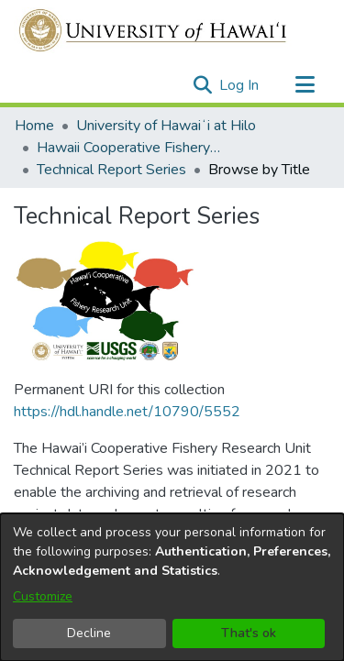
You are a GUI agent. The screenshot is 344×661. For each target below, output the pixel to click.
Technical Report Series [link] (111, 170)
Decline (89, 633)
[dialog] (172, 587)
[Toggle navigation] (304, 85)
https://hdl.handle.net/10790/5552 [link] (127, 307)
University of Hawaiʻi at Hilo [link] (166, 126)
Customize (42, 596)
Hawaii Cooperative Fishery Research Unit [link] (128, 148)
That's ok (248, 633)
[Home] (154, 30)
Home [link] (34, 126)
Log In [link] (240, 85)
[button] (202, 85)
